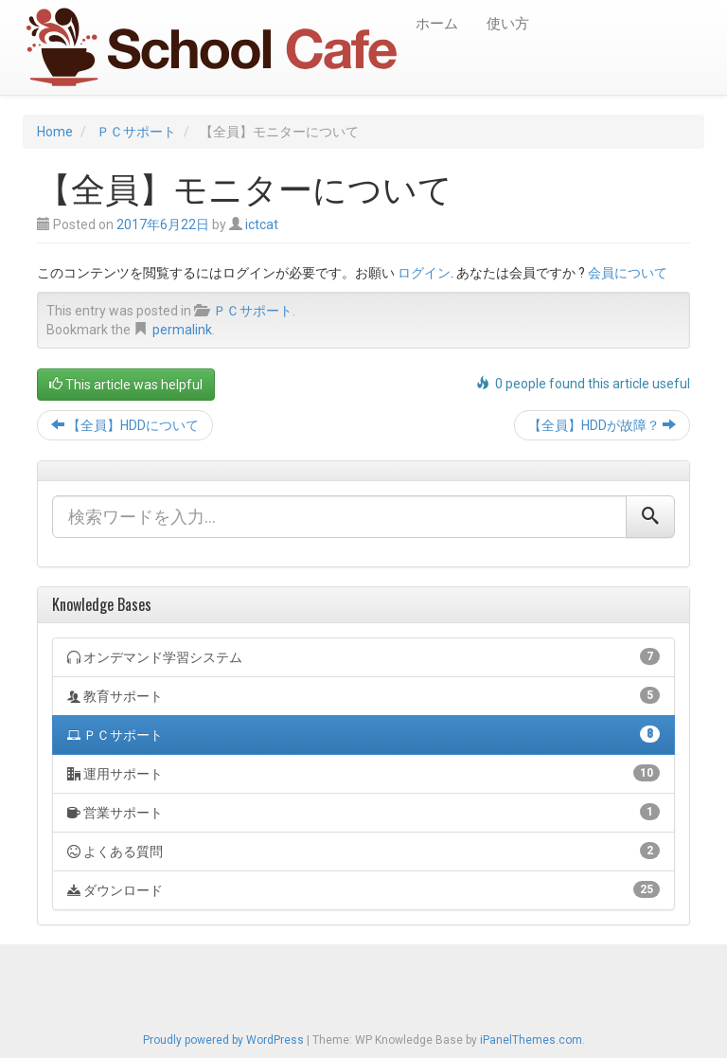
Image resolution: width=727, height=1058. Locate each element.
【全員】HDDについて (125, 425)
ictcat (261, 224)
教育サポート (363, 695)
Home (55, 131)
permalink (182, 329)
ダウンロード (363, 889)
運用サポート (363, 772)
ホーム (437, 23)
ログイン (424, 272)
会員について (627, 272)
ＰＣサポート (136, 131)
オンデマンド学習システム (363, 656)
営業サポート (363, 811)
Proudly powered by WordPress (223, 1040)
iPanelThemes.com (531, 1040)
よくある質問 (363, 850)
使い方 (508, 23)
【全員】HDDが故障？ (602, 425)
